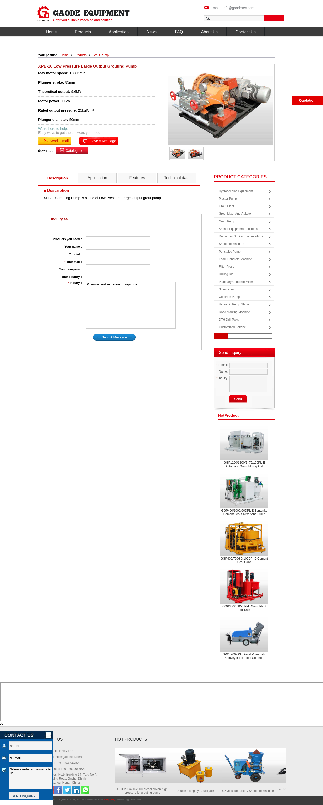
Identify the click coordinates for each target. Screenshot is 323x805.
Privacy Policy (109, 800)
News (152, 32)
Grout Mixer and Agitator (235, 213)
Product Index (96, 800)
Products (83, 32)
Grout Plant (226, 206)
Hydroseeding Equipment (236, 191)
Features (137, 178)
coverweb (136, 800)
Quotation (307, 100)
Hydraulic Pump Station (234, 304)
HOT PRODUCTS (131, 739)
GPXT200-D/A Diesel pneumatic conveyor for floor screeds (244, 656)
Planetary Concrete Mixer (236, 282)
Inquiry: (222, 378)
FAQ (179, 32)
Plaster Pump (228, 198)
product (228, 415)
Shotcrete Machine (231, 244)
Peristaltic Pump (230, 251)
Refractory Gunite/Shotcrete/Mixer (241, 236)
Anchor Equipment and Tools (238, 229)
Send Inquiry (230, 352)
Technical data (177, 178)
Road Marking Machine (234, 312)
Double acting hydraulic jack (197, 791)
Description (57, 178)
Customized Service (232, 327)
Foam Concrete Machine (235, 259)
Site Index (85, 800)
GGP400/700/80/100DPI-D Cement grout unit (244, 560)
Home (51, 32)
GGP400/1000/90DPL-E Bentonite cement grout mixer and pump (244, 512)
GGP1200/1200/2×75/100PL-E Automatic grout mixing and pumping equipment (244, 466)
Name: (222, 371)
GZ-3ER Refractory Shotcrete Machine (250, 791)
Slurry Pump (227, 289)
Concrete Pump (229, 297)
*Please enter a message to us (30, 778)
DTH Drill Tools (229, 319)
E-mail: (222, 365)
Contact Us (246, 32)
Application (119, 32)
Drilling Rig (226, 274)
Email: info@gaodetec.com (64, 757)
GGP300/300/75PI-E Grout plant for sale (244, 608)
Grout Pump (101, 55)
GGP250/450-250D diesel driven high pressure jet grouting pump (144, 790)
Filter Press (226, 266)
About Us (209, 32)
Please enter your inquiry (131, 305)
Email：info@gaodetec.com (229, 8)
